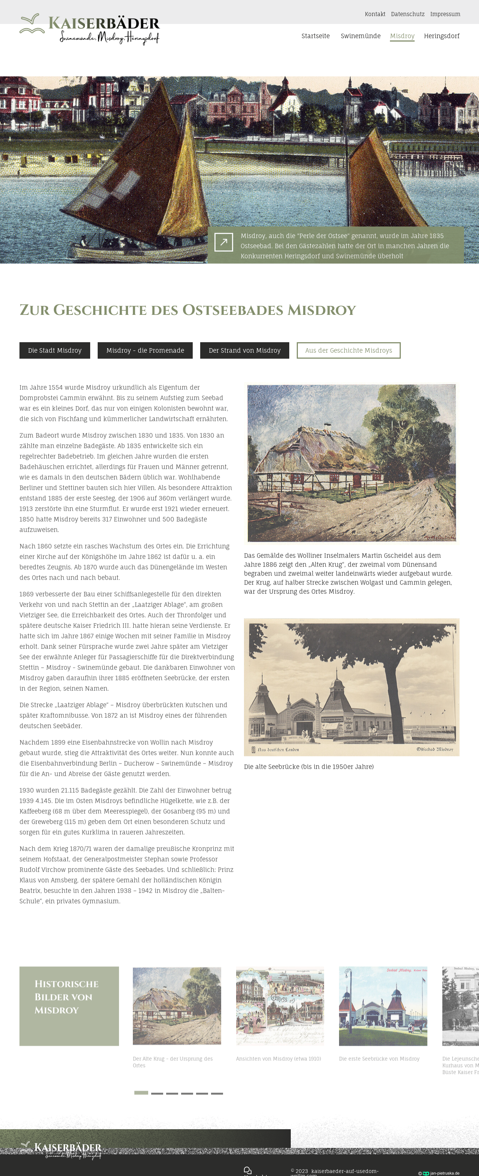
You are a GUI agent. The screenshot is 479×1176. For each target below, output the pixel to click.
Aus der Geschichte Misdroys (348, 376)
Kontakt (375, 14)
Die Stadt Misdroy (55, 376)
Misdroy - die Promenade (145, 376)
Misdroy (402, 36)
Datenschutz (408, 14)
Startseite (316, 36)
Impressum (445, 14)
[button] (467, 1048)
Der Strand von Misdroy (245, 376)
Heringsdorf (442, 36)
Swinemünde (361, 36)
